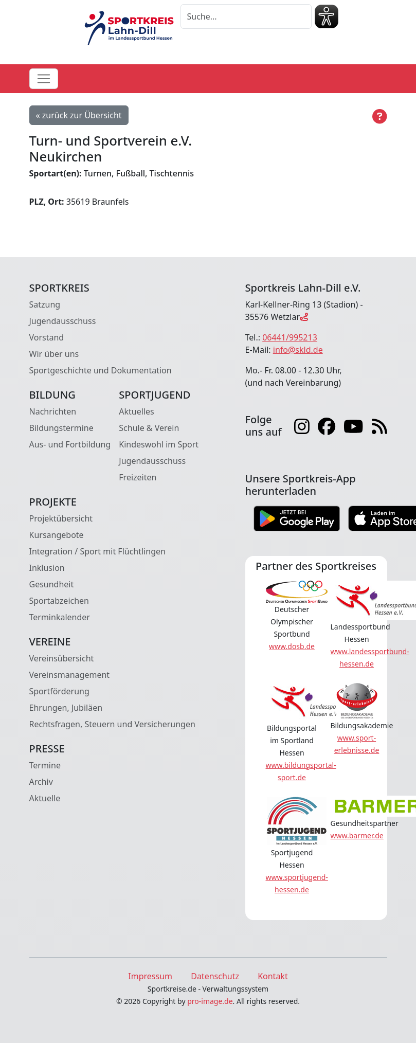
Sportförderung (59, 691)
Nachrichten (53, 411)
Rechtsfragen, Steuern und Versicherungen (112, 724)
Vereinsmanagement (69, 674)
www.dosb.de (292, 646)
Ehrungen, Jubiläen (66, 707)
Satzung (45, 304)
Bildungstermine (61, 428)
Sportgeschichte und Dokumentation (100, 370)
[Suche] (246, 16)
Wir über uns (54, 353)
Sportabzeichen (59, 600)
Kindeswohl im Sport (158, 444)
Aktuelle (45, 798)
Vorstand (46, 337)
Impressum (150, 976)
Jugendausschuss (62, 321)
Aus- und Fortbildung (70, 444)
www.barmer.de (357, 835)
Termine (45, 765)
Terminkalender (59, 617)
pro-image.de (209, 1001)
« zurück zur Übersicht (79, 115)
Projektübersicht (61, 518)
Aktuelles (136, 411)
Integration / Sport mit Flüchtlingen (97, 551)
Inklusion (47, 567)
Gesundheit (51, 584)
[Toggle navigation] (43, 78)
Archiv (41, 781)
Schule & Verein (149, 428)
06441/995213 (289, 337)
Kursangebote (56, 535)
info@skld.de (298, 349)
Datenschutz (215, 976)
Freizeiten (137, 477)
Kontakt (273, 976)
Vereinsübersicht (61, 658)
